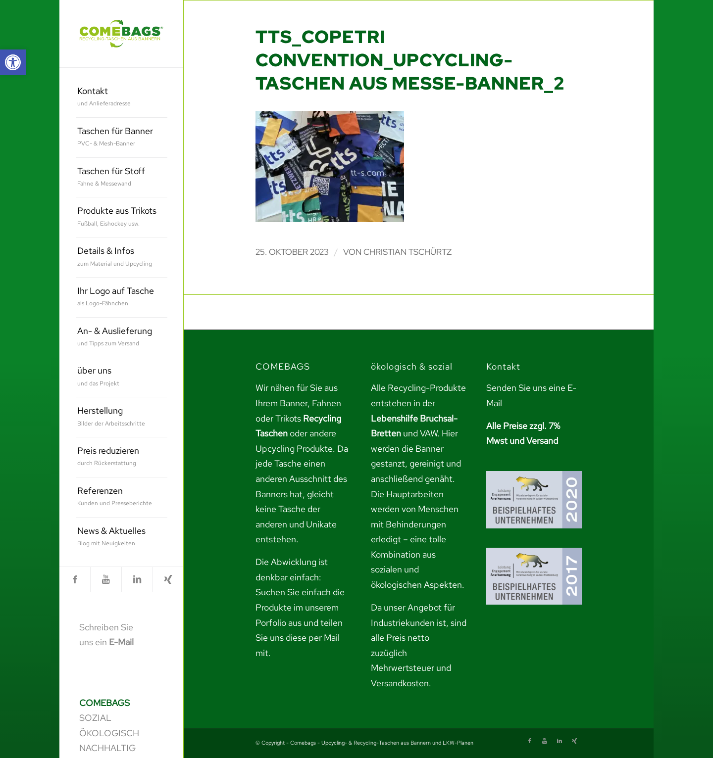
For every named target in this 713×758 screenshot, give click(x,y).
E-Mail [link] (121, 642)
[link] (13, 62)
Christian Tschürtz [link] (407, 251)
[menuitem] (121, 98)
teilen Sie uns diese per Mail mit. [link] (299, 638)
